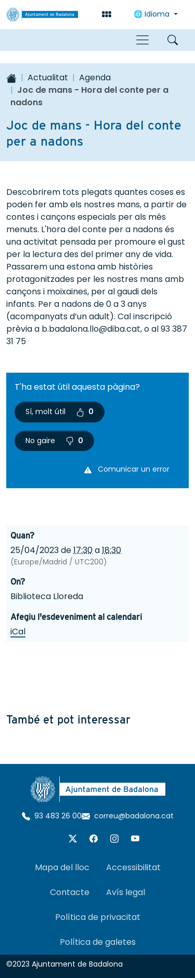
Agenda (95, 77)
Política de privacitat (97, 917)
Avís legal (125, 892)
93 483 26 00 (52, 816)
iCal (17, 631)
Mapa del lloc (62, 867)
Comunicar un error (127, 469)
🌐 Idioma (153, 14)
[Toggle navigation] (142, 40)
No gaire (54, 440)
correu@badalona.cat (128, 816)
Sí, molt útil (59, 411)
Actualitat (48, 77)
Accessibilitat (133, 867)
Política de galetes (98, 942)
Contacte (69, 892)
